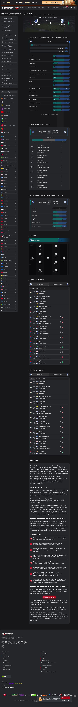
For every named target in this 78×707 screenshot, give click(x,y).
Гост (44, 288)
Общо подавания (33, 95)
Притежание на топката (35, 88)
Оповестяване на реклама (48, 672)
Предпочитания (65, 700)
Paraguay (11, 14)
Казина (48, 8)
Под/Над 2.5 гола (7, 70)
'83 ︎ (66, 51)
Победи (34, 211)
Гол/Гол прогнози (7, 67)
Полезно (58, 8)
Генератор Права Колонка (7, 26)
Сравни (5, 660)
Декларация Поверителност (49, 663)
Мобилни (53, 8)
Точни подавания (33, 99)
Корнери (31, 81)
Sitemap (43, 669)
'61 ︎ (66, 48)
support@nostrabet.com (8, 687)
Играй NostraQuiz (7, 42)
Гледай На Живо (49, 597)
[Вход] (74, 8)
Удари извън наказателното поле (37, 74)
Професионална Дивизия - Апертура (24, 14)
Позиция (34, 208)
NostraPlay (65, 8)
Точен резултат (7, 61)
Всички (32, 288)
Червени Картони (33, 110)
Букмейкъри (41, 8)
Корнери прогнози (7, 73)
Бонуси (34, 8)
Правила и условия (46, 665)
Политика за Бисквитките (52, 699)
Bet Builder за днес (7, 52)
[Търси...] (71, 8)
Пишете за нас (45, 660)
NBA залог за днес (7, 86)
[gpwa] (15, 695)
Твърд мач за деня (7, 55)
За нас (43, 658)
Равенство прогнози (8, 64)
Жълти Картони (33, 92)
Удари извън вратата (34, 59)
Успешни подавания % (35, 102)
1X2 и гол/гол (6, 75)
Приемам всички (66, 697)
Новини (29, 8)
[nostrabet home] (7, 634)
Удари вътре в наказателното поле (38, 70)
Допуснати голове (36, 226)
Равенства (34, 215)
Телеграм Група (9, 35)
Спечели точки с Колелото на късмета (8, 38)
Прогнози (22, 8)
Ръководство (6, 669)
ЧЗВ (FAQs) (44, 653)
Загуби (33, 219)
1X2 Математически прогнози (8, 79)
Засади (30, 84)
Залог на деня (6, 58)
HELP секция (44, 667)
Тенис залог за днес (8, 83)
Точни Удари (32, 56)
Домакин (38, 288)
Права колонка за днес (9, 49)
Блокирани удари (33, 66)
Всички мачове (7, 18)
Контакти (43, 656)
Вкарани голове (36, 222)
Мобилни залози (7, 665)
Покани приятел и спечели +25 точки (7, 45)
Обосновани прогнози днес (8, 22)
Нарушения (32, 77)
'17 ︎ (32, 45)
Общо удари (32, 63)
